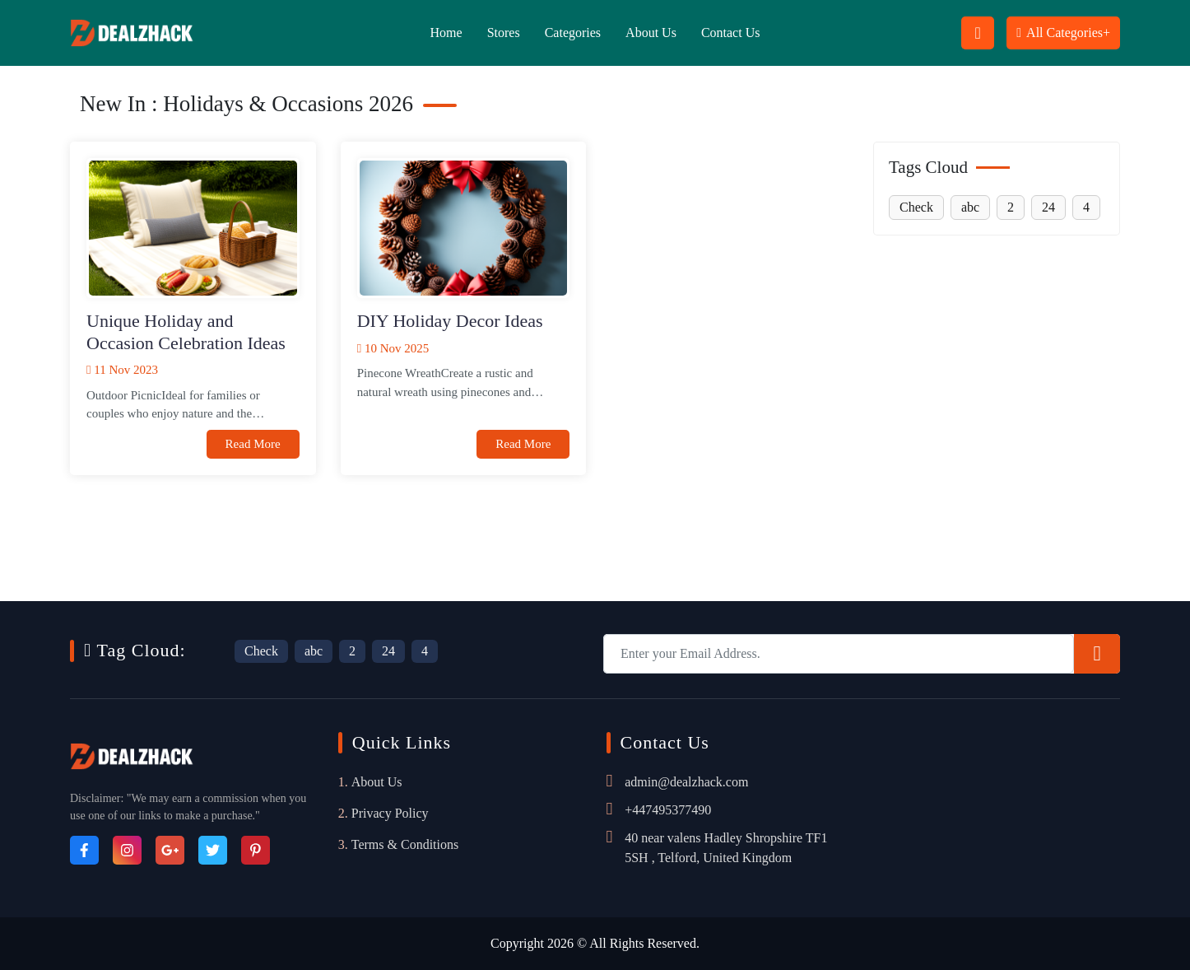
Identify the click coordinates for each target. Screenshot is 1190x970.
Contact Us (730, 33)
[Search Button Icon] (977, 32)
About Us (650, 33)
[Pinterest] (255, 850)
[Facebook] (84, 850)
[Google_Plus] (170, 850)
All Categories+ (1063, 33)
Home (446, 33)
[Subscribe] (1097, 654)
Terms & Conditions (404, 844)
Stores (503, 33)
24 (1048, 207)
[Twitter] (212, 850)
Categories (573, 33)
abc (970, 207)
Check (916, 207)
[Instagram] (127, 850)
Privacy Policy (390, 813)
